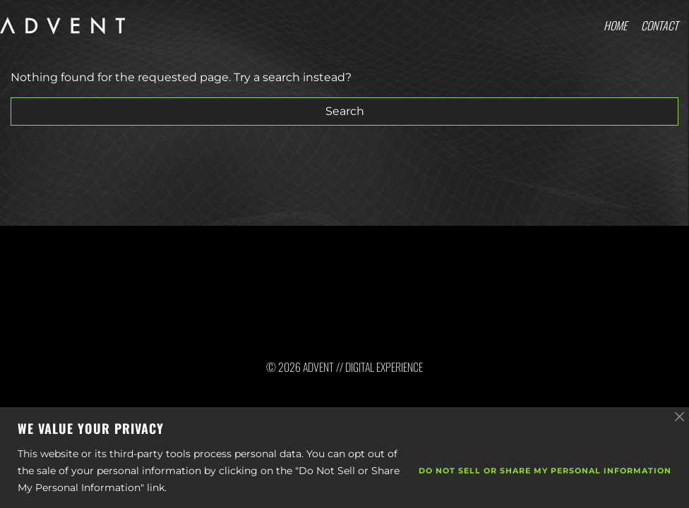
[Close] (680, 417)
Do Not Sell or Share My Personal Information (545, 471)
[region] (344, 457)
